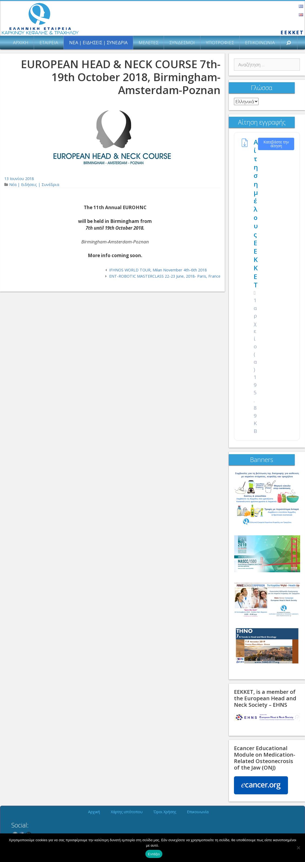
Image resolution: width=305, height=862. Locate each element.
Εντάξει (154, 854)
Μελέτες (148, 42)
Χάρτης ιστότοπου (127, 811)
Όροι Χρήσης (164, 811)
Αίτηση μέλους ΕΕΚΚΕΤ (256, 213)
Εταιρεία (48, 42)
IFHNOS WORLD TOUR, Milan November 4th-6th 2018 (158, 270)
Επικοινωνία (260, 42)
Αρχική (20, 42)
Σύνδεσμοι (182, 42)
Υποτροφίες (220, 42)
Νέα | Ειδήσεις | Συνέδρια (98, 42)
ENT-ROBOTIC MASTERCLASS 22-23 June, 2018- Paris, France (164, 276)
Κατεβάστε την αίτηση (276, 143)
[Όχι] (298, 847)
